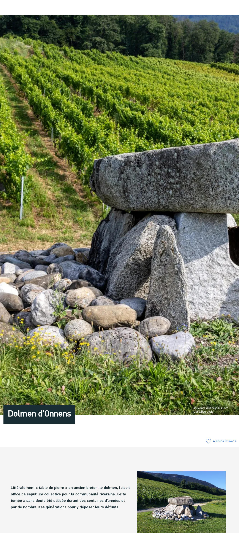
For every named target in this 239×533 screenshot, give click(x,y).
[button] (191, 8)
